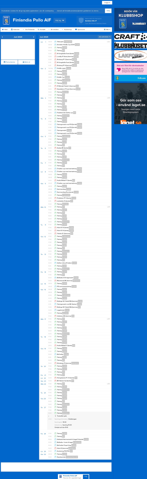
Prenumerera (9, 62)
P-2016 (64, 74)
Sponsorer (80, 30)
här (55, 11)
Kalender (15, 30)
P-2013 (77, 53)
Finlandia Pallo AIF (71, 457)
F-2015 (64, 83)
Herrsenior (65, 116)
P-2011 (78, 89)
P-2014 (69, 68)
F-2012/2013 (68, 42)
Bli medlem (54, 30)
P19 (77, 86)
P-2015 (77, 45)
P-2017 (64, 71)
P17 (63, 50)
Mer (107, 30)
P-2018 (64, 48)
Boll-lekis (65, 92)
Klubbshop (67, 30)
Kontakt (41, 30)
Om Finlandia (28, 30)
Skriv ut (26, 62)
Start (5, 30)
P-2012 (74, 59)
